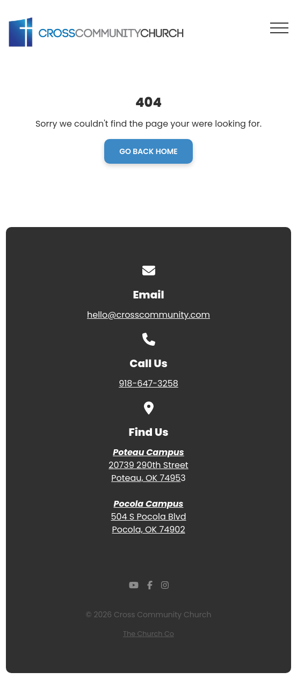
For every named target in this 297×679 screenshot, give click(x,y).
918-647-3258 (148, 383)
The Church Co (148, 633)
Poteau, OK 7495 (145, 478)
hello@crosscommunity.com (148, 315)
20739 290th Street (148, 465)
